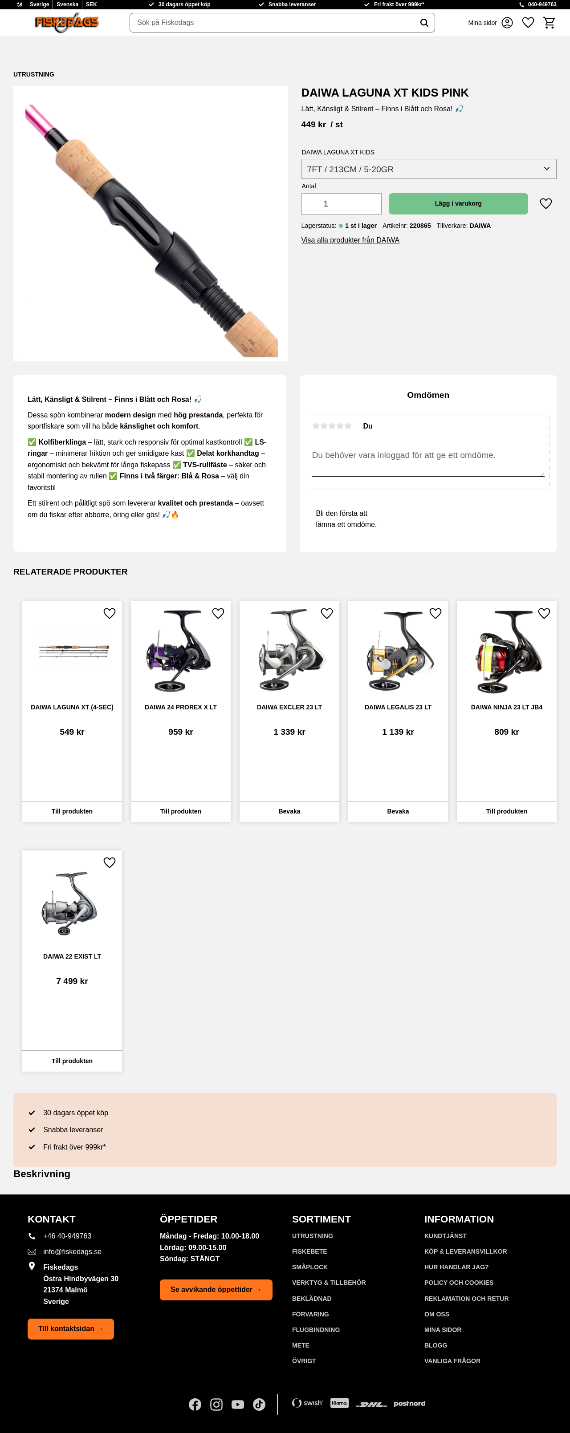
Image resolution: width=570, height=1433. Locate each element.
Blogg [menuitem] (435, 1345)
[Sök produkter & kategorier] (272, 22)
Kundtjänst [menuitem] (445, 1235)
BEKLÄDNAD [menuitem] (312, 1298)
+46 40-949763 (67, 1236)
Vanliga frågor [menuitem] (452, 1360)
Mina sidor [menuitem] (442, 1329)
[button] (528, 22)
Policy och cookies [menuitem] (458, 1282)
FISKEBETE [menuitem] (309, 1251)
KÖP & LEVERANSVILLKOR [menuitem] (465, 1251)
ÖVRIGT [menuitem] (304, 1360)
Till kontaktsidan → (70, 1328)
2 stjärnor (324, 426)
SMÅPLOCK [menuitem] (310, 1267)
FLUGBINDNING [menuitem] (316, 1329)
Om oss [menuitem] (436, 1314)
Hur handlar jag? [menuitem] (456, 1267)
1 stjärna (316, 426)
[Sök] (424, 22)
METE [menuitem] (300, 1345)
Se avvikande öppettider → (216, 1289)
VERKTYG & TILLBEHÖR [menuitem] (329, 1282)
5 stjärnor (348, 426)
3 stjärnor (332, 426)
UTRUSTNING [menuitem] (312, 1235)
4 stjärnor (340, 426)
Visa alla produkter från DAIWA (350, 240)
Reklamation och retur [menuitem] (466, 1298)
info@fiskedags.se (72, 1251)
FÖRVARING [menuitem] (310, 1314)
